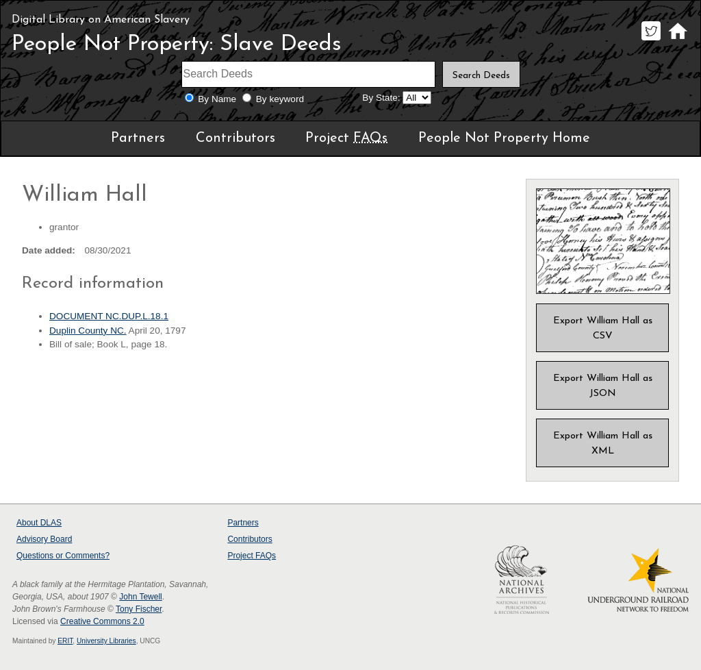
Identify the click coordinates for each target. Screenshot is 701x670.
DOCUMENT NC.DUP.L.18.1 (108, 316)
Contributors (235, 138)
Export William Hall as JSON (602, 386)
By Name (217, 99)
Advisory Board (44, 539)
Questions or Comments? (63, 555)
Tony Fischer (139, 609)
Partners (138, 138)
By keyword (280, 99)
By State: (381, 97)
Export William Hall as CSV (602, 328)
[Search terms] (308, 74)
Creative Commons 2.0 (102, 621)
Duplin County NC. (88, 330)
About (39, 523)
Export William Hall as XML (602, 443)
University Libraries (106, 641)
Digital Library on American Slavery (101, 19)
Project (346, 138)
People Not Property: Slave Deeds (177, 44)
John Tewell (140, 596)
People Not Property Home (504, 138)
